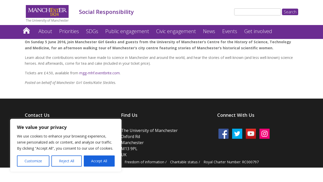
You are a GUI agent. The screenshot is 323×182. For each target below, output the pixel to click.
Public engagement (127, 31)
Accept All (99, 160)
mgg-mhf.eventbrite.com (99, 73)
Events (229, 31)
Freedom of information (144, 162)
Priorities (69, 31)
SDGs (92, 31)
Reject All (66, 160)
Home (26, 29)
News (209, 31)
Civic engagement (176, 31)
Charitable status (184, 162)
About (45, 31)
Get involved (258, 31)
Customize (33, 160)
